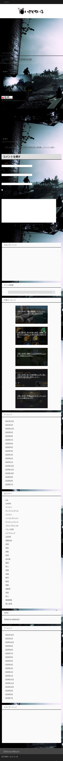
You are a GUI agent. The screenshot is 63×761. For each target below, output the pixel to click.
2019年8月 (9, 481)
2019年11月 (9, 469)
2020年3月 (9, 454)
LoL (7, 500)
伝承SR (8, 537)
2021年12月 (9, 421)
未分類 (8, 559)
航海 (7, 581)
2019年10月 (9, 473)
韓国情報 (9, 600)
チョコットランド (12, 522)
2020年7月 (9, 440)
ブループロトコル (12, 525)
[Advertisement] (31, 36)
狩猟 (7, 570)
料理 (7, 555)
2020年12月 (9, 428)
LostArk (8, 503)
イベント (9, 507)
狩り (7, 566)
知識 (7, 574)
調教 (7, 585)
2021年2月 (9, 425)
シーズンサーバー (12, 518)
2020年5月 (9, 447)
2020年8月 (9, 436)
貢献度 (8, 589)
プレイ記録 (10, 529)
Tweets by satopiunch (12, 619)
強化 (7, 548)
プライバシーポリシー (11, 751)
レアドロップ (10, 533)
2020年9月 (9, 432)
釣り (7, 596)
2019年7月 (9, 484)
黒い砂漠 (9, 604)
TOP (8, 53)
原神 (7, 544)
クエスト (9, 514)
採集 (7, 551)
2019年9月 (9, 477)
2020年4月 (9, 451)
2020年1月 (9, 462)
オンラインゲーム (12, 510)
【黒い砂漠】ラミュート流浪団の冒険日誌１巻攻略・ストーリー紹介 (29, 147)
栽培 (7, 563)
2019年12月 (9, 466)
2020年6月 (9, 443)
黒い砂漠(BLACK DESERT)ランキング (14, 100)
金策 (7, 592)
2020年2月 (9, 458)
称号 (7, 577)
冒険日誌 (9, 540)
